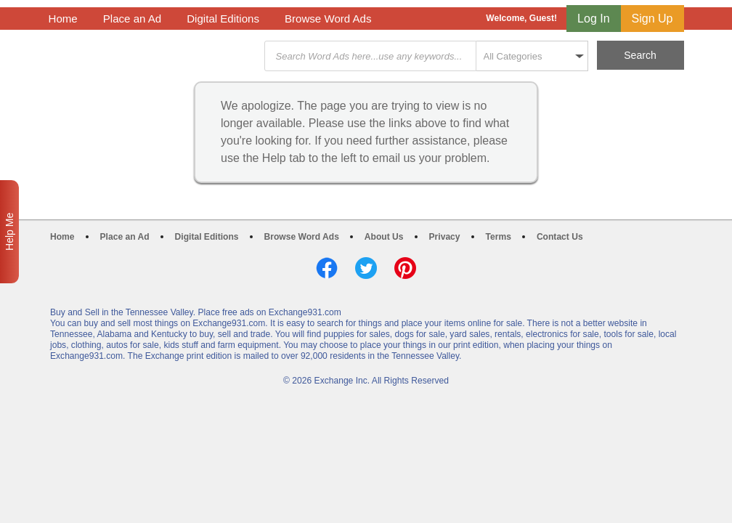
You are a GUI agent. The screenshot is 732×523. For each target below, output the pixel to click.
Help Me (9, 232)
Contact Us (560, 237)
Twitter (366, 268)
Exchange (152, 56)
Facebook (327, 268)
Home (63, 18)
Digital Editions (223, 18)
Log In (593, 18)
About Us (384, 237)
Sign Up (652, 18)
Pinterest (405, 268)
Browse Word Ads (328, 18)
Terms (498, 237)
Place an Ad (132, 18)
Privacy (444, 237)
